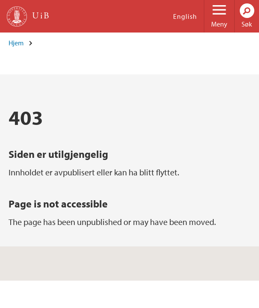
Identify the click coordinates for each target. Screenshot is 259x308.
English (185, 16)
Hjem (16, 42)
